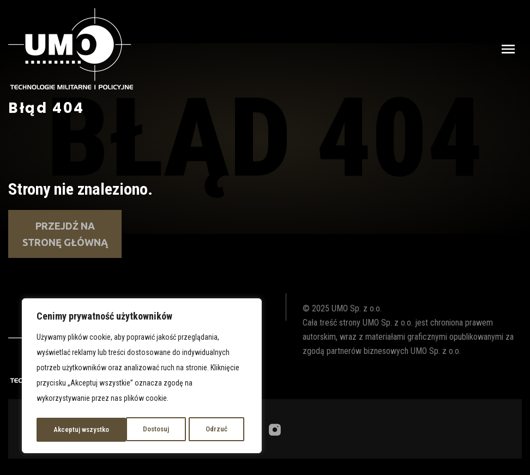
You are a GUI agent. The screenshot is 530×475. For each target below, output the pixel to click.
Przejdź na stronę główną (65, 234)
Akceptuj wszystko (202, 429)
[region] (142, 377)
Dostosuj (66, 429)
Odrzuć (126, 429)
